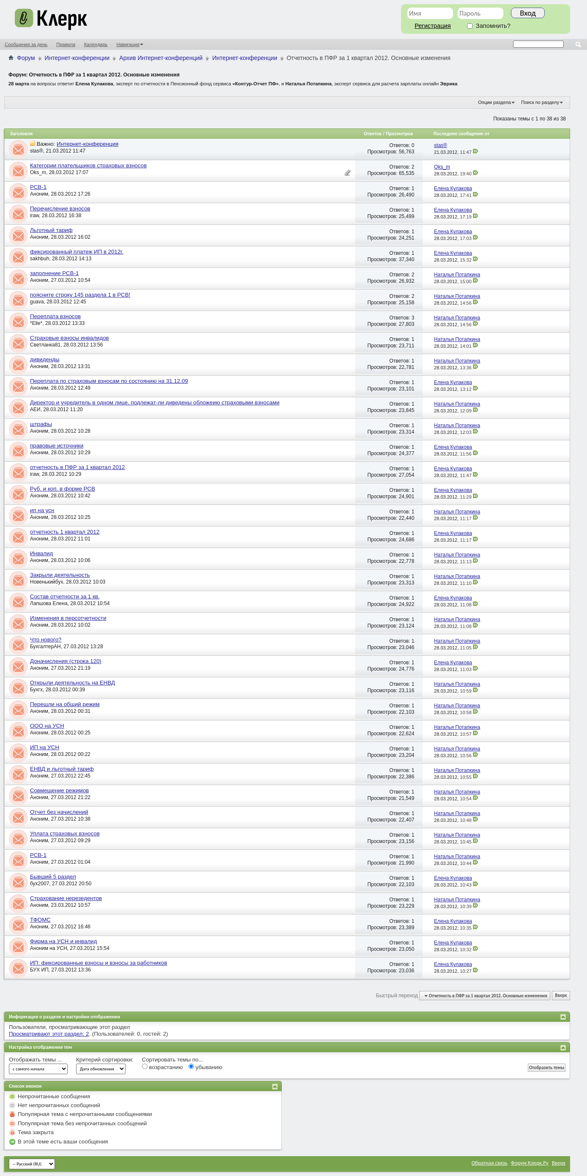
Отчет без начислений (59, 812)
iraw (34, 215)
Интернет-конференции (77, 58)
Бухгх (36, 690)
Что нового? (45, 639)
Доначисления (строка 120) (65, 661)
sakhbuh (39, 259)
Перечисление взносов (60, 208)
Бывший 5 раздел (53, 876)
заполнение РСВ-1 (54, 273)
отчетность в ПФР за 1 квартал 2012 (77, 467)
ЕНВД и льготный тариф (62, 769)
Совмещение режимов (59, 790)
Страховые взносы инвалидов (69, 338)
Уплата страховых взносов (65, 833)
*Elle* (36, 323)
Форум (26, 58)
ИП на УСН (44, 747)
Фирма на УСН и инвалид (63, 941)
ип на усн (42, 510)
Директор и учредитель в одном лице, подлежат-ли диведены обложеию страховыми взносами (154, 402)
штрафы (41, 424)
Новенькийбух (46, 582)
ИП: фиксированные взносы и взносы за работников (98, 963)
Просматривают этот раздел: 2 (49, 1034)
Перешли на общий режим (65, 704)
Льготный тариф (51, 230)
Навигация (128, 44)
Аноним (39, 194)
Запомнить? (489, 25)
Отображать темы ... (35, 1059)
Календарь (96, 44)
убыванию (205, 1067)
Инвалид (41, 553)
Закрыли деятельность (60, 575)
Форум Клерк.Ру (530, 1163)
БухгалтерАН (45, 646)
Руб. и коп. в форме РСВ (62, 489)
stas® (36, 151)
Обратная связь (490, 1163)
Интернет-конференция (87, 144)
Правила (65, 44)
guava (37, 302)
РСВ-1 (38, 187)
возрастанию (162, 1067)
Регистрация (433, 25)
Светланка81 (45, 345)
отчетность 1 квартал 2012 (64, 532)
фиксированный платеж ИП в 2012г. (76, 251)
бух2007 (39, 884)
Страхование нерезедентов (66, 898)
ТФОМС (40, 920)
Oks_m (38, 172)
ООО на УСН (47, 726)
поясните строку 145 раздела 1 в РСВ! (80, 295)
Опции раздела (494, 102)
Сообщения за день (26, 44)
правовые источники (56, 445)
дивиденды (45, 359)
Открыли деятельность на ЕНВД (72, 682)
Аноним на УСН (48, 948)
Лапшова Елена (49, 603)
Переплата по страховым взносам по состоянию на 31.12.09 (109, 381)
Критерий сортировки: (105, 1059)
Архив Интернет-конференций (160, 58)
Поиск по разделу (540, 102)
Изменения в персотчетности (68, 618)
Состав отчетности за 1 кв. (65, 596)
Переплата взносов (55, 316)
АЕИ (35, 409)
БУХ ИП (39, 970)
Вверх (561, 996)
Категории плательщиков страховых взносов (88, 165)
